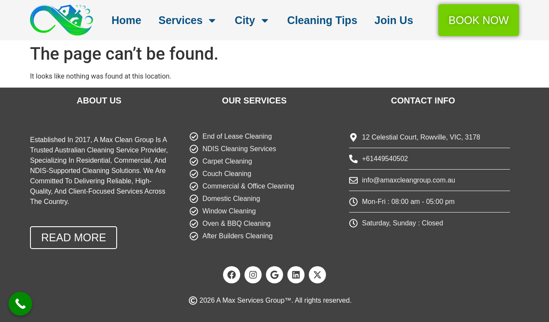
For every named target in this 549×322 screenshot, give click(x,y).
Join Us (393, 20)
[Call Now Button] (20, 304)
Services (187, 20)
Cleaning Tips (322, 20)
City (252, 20)
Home (126, 20)
